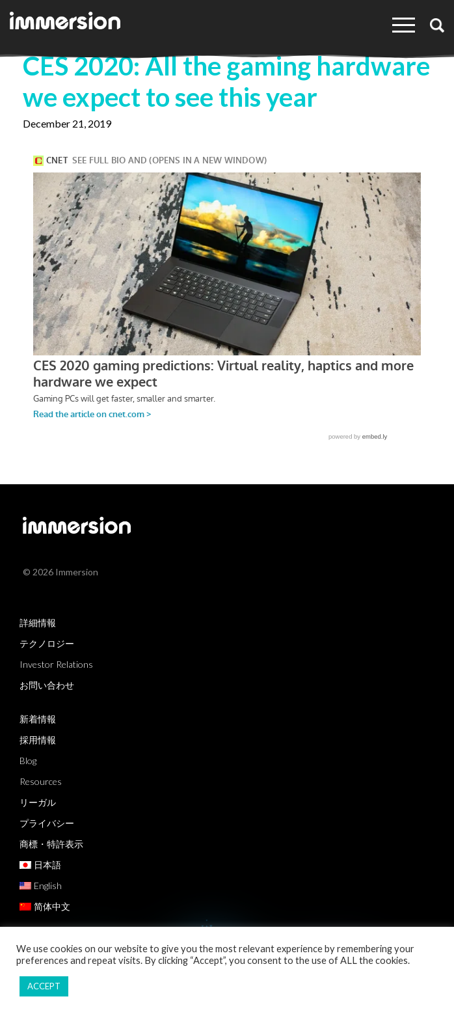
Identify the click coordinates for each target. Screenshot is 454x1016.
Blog (28, 760)
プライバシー (47, 823)
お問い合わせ (47, 685)
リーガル (38, 802)
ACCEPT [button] (43, 986)
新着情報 (38, 718)
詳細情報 (38, 622)
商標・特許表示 (51, 843)
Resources (41, 781)
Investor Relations (56, 664)
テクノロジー (47, 643)
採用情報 (38, 739)
